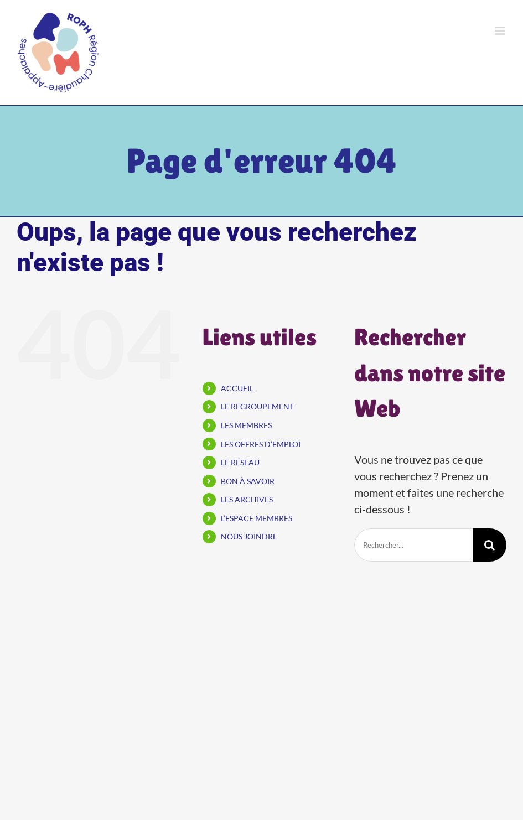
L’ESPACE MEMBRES (256, 518)
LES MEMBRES (246, 425)
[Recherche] (489, 545)
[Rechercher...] (413, 545)
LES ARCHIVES (247, 499)
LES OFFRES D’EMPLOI (261, 444)
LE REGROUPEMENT (257, 406)
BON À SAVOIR (248, 481)
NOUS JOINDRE (249, 536)
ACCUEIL (237, 388)
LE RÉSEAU (240, 462)
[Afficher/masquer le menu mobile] (500, 31)
